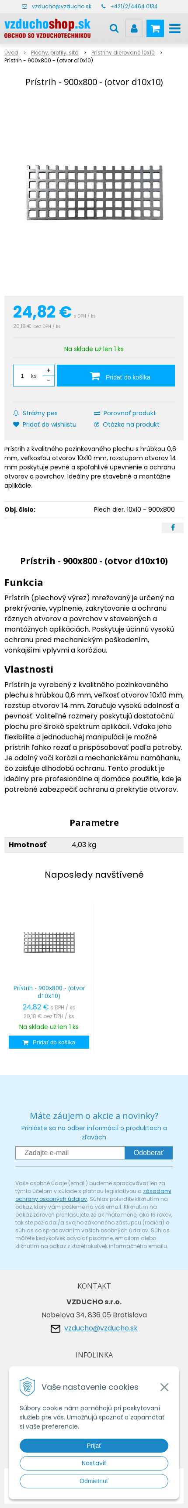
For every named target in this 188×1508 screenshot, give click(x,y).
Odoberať (149, 1152)
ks (34, 376)
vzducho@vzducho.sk (61, 6)
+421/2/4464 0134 (134, 6)
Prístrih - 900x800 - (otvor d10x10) (49, 992)
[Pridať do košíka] (116, 375)
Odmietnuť (94, 1480)
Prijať (94, 1445)
